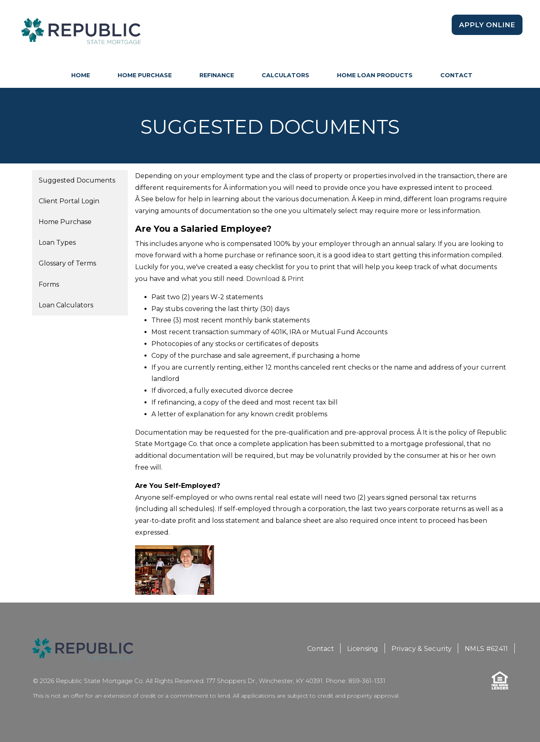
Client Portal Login (69, 201)
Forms (49, 284)
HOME (80, 75)
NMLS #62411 (486, 649)
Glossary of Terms (67, 263)
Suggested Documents (77, 180)
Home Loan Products (375, 75)
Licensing (362, 649)
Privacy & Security (421, 649)
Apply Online (487, 25)
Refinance (216, 75)
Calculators (285, 75)
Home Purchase (145, 75)
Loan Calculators (66, 305)
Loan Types (57, 242)
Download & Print (275, 279)
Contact (456, 75)
